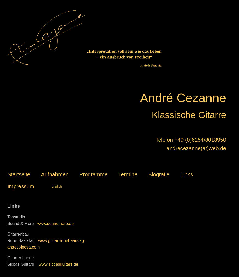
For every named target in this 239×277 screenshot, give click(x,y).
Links (186, 174)
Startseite (19, 174)
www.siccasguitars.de (57, 264)
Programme (93, 174)
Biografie (159, 174)
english (57, 186)
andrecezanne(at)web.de (196, 148)
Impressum (21, 186)
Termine (127, 174)
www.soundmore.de (55, 223)
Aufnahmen (54, 174)
